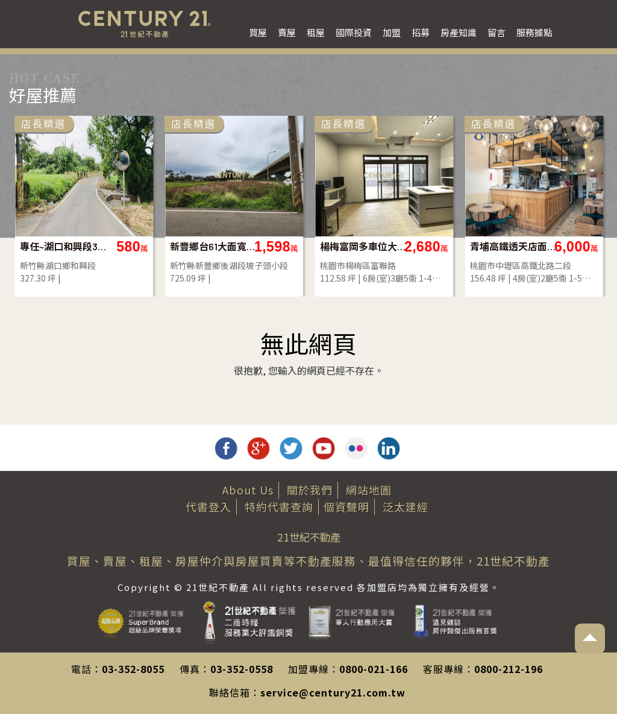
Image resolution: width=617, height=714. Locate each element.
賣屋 (287, 32)
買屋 (258, 32)
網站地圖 (369, 490)
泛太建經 (405, 506)
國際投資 (354, 32)
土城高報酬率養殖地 (336, 246)
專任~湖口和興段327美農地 (486, 246)
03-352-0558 (241, 669)
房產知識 (458, 32)
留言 (496, 32)
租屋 (316, 32)
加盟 (392, 32)
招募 (421, 32)
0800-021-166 (373, 669)
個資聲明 (346, 506)
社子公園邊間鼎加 (181, 246)
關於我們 (310, 490)
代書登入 (208, 506)
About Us (248, 490)
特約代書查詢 (279, 506)
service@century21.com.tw (333, 692)
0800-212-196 (508, 669)
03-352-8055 (133, 669)
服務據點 (534, 32)
